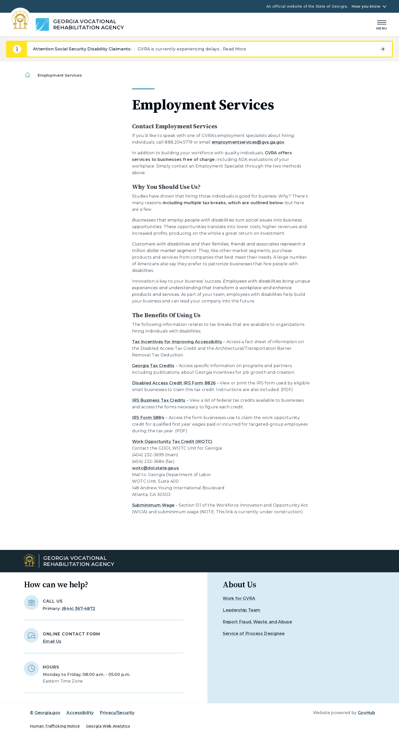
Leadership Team (241, 610)
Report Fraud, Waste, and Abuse (257, 621)
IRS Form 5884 (148, 417)
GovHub (366, 712)
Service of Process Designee (253, 633)
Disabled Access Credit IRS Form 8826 (174, 383)
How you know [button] (366, 6)
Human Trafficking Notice (55, 726)
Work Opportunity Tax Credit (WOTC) (172, 441)
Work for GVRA (239, 598)
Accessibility (80, 712)
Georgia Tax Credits (153, 365)
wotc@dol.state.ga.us (155, 468)
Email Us (52, 641)
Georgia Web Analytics (108, 726)
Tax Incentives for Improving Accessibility (177, 341)
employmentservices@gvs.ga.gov (248, 142)
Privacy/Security (117, 712)
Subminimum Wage (153, 505)
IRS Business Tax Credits (159, 400)
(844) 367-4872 (78, 608)
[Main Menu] (381, 24)
